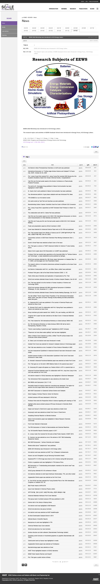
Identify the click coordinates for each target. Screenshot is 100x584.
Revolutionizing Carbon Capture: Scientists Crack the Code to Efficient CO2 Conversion (52, 204)
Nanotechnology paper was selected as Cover (40, 547)
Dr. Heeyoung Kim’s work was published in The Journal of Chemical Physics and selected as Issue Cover (50, 303)
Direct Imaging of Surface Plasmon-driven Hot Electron (43, 394)
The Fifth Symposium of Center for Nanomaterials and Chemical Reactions (48, 427)
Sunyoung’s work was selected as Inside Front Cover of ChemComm (47, 412)
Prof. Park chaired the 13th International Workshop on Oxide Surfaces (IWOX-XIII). (50, 320)
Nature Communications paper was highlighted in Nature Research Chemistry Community (49, 419)
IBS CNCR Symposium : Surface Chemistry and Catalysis (43, 442)
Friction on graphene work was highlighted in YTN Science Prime (45, 462)
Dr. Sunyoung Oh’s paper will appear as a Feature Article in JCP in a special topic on (51, 367)
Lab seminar (5, 31)
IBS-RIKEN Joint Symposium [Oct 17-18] (39, 382)
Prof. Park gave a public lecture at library (39, 557)
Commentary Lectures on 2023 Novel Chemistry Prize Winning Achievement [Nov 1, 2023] (51, 238)
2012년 (59, 30)
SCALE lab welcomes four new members (39, 529)
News (3, 23)
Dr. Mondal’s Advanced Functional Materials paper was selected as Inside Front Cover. (52, 360)
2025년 (26, 28)
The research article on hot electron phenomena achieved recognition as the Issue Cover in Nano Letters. (52, 265)
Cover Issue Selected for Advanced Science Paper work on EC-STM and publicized (51, 229)
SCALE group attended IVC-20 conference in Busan (42, 470)
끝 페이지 (65, 561)
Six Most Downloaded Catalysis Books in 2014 (40, 515)
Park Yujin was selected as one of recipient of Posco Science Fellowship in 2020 (50, 347)
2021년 (59, 28)
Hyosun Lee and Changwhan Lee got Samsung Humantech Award (46, 455)
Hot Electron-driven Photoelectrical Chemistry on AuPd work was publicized (48, 168)
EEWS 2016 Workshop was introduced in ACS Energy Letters (46, 37)
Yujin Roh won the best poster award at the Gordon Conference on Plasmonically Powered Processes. (50, 182)
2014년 (42, 30)
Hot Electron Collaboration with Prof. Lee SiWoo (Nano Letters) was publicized (49, 269)
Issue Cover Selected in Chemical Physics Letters (41, 489)
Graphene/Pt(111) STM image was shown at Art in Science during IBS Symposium (50, 459)
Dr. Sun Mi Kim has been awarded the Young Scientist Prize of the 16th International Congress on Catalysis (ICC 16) (51, 481)
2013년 (51, 30)
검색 (23, 565)
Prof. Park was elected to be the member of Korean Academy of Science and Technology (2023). (49, 283)
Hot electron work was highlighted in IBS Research (42, 505)
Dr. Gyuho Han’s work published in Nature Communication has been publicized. (50, 191)
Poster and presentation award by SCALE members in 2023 (44, 226)
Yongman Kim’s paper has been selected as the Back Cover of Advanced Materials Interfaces (51, 316)
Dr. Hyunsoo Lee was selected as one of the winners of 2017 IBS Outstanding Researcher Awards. (49, 438)
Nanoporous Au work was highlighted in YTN (40, 522)
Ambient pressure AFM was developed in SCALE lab (42, 397)
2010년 (75, 30)
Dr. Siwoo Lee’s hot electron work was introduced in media (44, 340)
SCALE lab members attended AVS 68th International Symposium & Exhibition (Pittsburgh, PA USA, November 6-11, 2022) (49, 288)
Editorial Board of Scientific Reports (38, 519)
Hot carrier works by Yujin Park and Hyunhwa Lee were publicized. (46, 201)
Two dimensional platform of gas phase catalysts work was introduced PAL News (50, 194)
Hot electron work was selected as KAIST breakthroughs (43, 512)
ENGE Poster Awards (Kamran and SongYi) (40, 554)
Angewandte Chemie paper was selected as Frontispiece (43, 544)
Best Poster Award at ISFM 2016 (37, 485)
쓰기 (96, 565)
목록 (96, 152)
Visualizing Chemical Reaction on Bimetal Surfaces (42, 415)
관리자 (25, 41)
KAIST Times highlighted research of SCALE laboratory (43, 550)
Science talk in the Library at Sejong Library (40, 502)
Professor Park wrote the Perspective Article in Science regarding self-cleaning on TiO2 (52, 400)
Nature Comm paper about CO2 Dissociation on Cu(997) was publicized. (48, 251)
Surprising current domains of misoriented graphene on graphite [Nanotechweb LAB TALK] (51, 536)
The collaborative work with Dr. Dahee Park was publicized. (44, 213)
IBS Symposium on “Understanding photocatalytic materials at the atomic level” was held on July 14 (51, 466)
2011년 (67, 30)
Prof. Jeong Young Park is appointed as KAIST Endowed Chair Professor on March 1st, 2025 (52, 208)
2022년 (51, 28)
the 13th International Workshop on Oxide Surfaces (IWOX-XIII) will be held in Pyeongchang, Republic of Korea (49, 324)
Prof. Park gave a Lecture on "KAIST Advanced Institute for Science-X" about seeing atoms (51, 246)
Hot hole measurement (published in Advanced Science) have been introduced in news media (52, 351)
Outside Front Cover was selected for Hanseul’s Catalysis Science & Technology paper (51, 344)
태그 (26, 565)
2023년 (42, 28)
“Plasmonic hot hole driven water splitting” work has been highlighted (47, 332)
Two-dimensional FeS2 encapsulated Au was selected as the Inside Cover (48, 379)
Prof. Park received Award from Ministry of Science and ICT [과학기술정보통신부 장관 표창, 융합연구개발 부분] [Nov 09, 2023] (51, 233)
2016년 (26, 30)
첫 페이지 (55, 561)
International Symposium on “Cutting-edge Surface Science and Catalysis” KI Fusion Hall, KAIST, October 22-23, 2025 (51, 172)
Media (3, 27)
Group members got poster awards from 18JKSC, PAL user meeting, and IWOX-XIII (51, 312)
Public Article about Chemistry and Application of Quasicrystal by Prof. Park (49, 276)
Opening (4, 35)
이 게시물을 (86, 147)
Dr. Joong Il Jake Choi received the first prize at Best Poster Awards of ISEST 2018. (51, 434)
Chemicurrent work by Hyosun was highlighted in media (43, 540)
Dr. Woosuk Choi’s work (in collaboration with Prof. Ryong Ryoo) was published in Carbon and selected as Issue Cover (50, 308)
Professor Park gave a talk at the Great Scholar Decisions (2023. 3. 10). (48, 272)
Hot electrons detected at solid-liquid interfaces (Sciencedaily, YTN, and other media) (51, 474)
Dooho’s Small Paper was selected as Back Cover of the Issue (45, 242)
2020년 (67, 28)
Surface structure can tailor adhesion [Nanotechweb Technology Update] (48, 532)
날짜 (88, 165)
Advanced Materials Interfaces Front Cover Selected (42, 495)
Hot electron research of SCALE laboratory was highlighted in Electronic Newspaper (51, 375)
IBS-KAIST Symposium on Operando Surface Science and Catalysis (46, 390)
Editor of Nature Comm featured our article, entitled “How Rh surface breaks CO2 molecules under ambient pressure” (50, 336)
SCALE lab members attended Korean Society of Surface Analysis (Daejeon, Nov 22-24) (52, 279)
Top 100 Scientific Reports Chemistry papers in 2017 (42, 430)
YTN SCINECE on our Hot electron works (39, 197)
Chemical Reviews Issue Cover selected (39, 525)
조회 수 (95, 165)
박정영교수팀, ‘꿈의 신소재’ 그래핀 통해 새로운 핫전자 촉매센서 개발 (46, 492)
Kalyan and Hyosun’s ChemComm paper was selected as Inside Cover (47, 409)
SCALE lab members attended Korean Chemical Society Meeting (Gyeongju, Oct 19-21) (52, 292)
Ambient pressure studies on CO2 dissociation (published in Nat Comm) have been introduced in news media (51, 356)
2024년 (34, 28)
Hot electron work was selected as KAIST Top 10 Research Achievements (48, 452)
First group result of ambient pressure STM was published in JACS (46, 499)
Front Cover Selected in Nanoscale (37, 424)
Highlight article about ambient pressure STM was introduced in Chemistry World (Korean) (50, 404)
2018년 (84, 28)
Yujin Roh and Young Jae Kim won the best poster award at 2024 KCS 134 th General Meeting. (51, 222)
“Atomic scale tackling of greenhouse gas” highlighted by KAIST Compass (48, 329)
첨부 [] (25, 147)
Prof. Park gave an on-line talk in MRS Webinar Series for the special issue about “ (51, 364)
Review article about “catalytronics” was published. (42, 445)
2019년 (75, 28)
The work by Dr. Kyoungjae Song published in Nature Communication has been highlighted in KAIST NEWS (49, 187)
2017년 (92, 28)
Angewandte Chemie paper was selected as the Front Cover (44, 477)
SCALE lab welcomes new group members (39, 509)
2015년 (34, 30)
